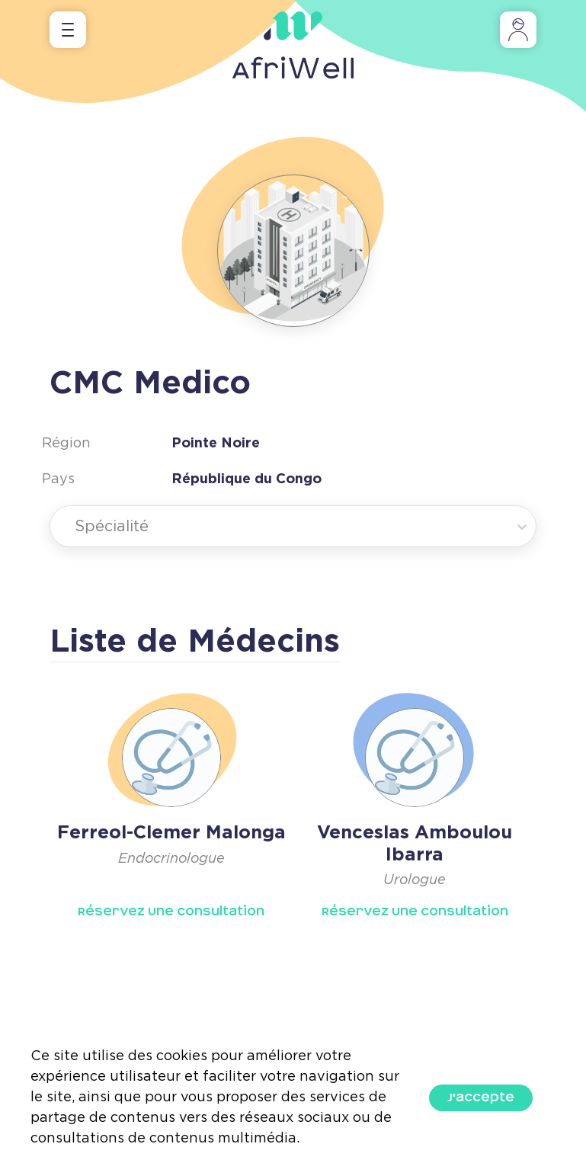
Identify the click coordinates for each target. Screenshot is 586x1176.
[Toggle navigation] (68, 29)
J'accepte (480, 1097)
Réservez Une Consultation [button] (171, 911)
